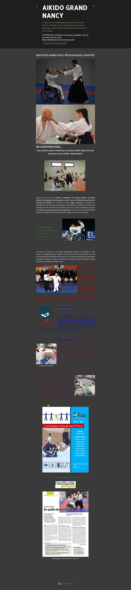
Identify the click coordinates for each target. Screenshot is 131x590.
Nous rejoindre (55, 43)
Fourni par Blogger (65, 583)
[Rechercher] (94, 6)
